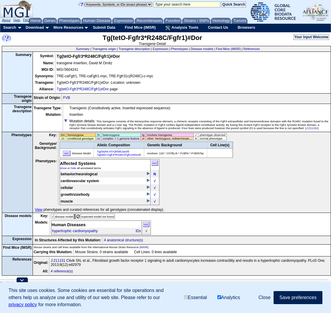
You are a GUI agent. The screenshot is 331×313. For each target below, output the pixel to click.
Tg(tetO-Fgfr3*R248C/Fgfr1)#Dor (83, 89)
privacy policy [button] (23, 304)
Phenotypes (179, 49)
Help (16, 20)
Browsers (246, 27)
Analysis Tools (181, 28)
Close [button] (264, 297)
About (6, 20)
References (251, 49)
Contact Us (218, 27)
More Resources (68, 27)
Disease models (202, 49)
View (39, 210)
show (63, 168)
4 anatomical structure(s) (123, 240)
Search (9, 27)
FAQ (26, 20)
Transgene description (134, 49)
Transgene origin (104, 49)
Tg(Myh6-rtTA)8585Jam (112, 151)
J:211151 (312, 128)
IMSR (143, 247)
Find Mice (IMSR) (140, 27)
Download (34, 27)
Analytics (228, 297)
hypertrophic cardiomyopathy (75, 231)
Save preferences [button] (297, 297)
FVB (66, 98)
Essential (195, 297)
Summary (82, 49)
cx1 (154, 163)
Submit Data (104, 27)
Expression (160, 49)
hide (73, 168)
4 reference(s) (62, 271)
